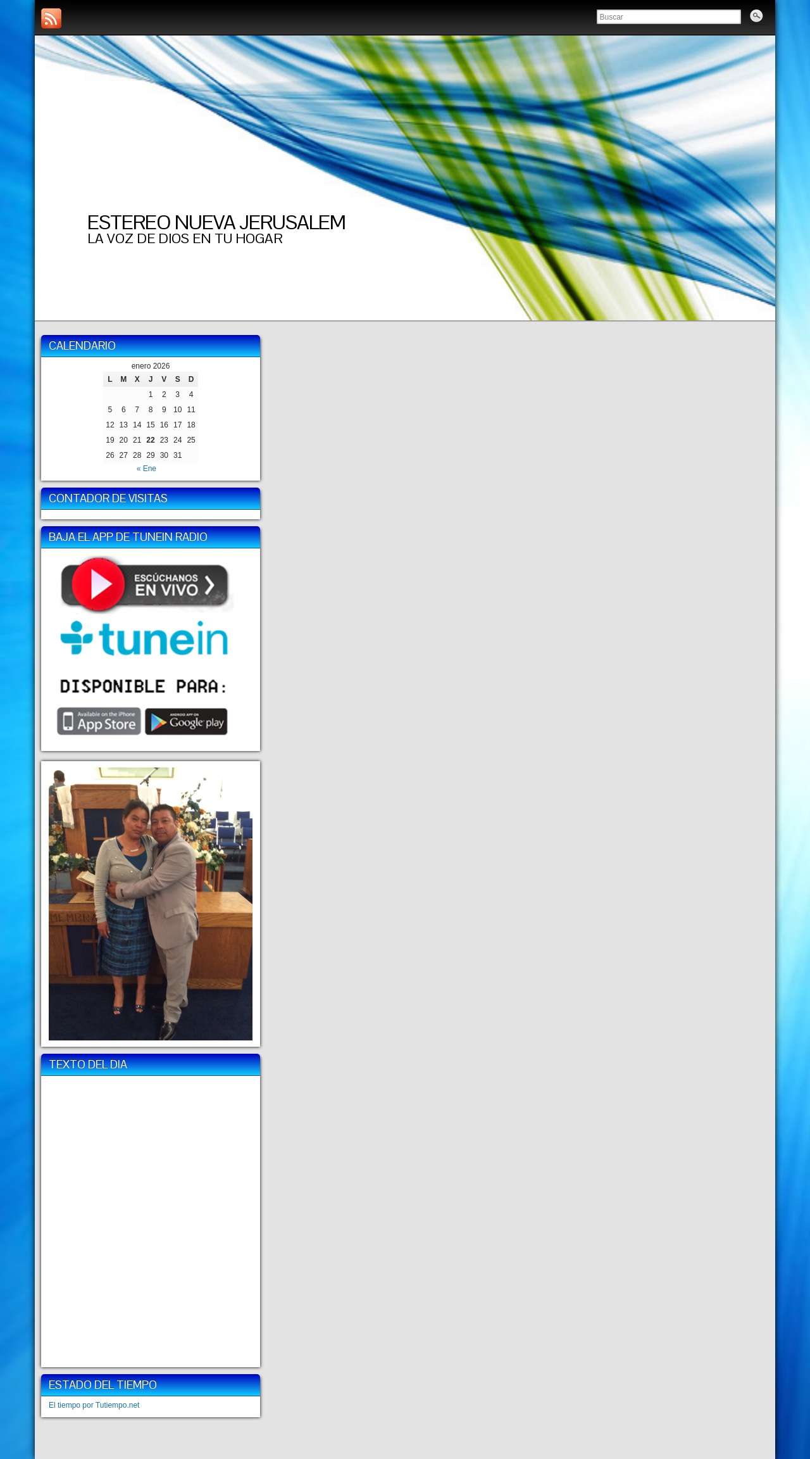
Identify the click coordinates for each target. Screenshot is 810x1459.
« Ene (146, 468)
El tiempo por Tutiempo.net (94, 1405)
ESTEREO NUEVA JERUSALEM (216, 222)
